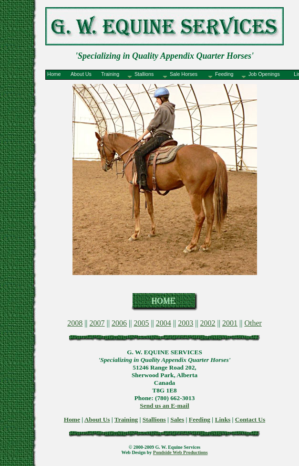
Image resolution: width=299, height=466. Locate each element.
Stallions (154, 419)
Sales (177, 419)
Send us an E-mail (164, 405)
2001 (229, 323)
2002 (208, 323)
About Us (97, 419)
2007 (97, 323)
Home (72, 419)
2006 (119, 323)
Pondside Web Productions (180, 452)
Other (252, 323)
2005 (141, 323)
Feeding (199, 419)
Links (223, 419)
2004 (163, 323)
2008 (74, 323)
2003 (185, 323)
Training (126, 419)
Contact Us (250, 419)
